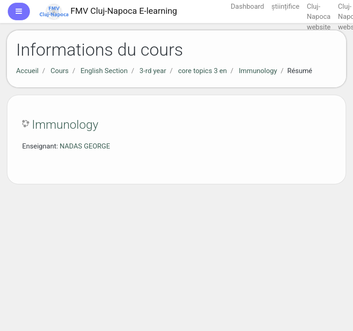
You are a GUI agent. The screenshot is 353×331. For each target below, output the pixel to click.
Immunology (258, 71)
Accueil (27, 71)
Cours (59, 71)
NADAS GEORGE (85, 146)
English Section (103, 71)
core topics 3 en (202, 71)
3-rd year (153, 71)
